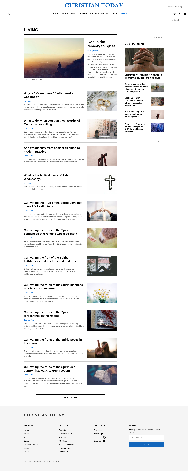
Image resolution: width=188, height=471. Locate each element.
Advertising (63, 437)
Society (114, 14)
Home (55, 14)
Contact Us (63, 452)
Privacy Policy (64, 448)
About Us (62, 430)
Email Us (99, 441)
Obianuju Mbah (92, 51)
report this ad (174, 20)
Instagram (100, 437)
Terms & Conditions (67, 444)
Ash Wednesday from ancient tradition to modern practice (134, 114)
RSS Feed (63, 441)
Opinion (83, 14)
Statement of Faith (66, 434)
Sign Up (146, 444)
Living (124, 14)
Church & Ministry (99, 14)
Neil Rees (27, 101)
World (74, 14)
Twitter (98, 434)
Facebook (99, 430)
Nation (64, 14)
